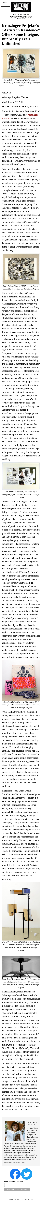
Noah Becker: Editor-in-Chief (21, 1199)
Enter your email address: (13, 1182)
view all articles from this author (14, 1163)
